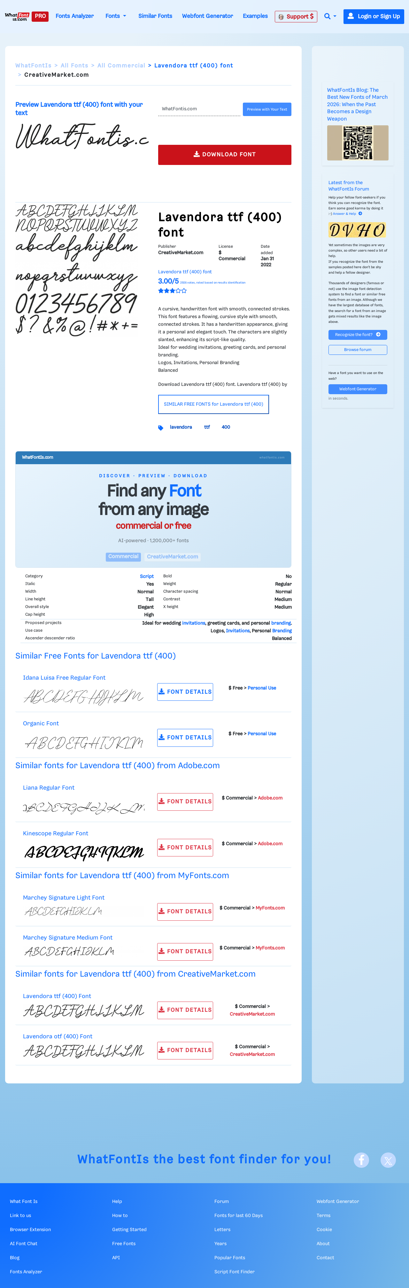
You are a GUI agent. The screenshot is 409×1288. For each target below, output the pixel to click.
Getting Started (129, 1229)
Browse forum (358, 350)
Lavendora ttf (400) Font (57, 996)
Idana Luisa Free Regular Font (64, 678)
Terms (323, 1215)
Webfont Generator (207, 16)
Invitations (238, 631)
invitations (193, 623)
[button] (330, 16)
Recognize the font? (358, 334)
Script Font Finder (234, 1272)
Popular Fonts (229, 1258)
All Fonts (75, 66)
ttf (207, 427)
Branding (282, 631)
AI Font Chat (23, 1243)
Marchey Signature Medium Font (67, 938)
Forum (221, 1201)
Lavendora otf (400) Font (57, 1037)
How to (120, 1215)
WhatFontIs (33, 66)
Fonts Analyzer (75, 16)
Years (220, 1243)
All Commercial (121, 66)
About (323, 1243)
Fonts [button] (113, 16)
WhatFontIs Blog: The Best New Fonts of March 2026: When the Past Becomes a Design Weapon (357, 105)
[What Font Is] (17, 16)
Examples (255, 16)
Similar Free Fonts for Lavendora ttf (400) (95, 656)
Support (296, 16)
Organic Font (41, 724)
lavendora (181, 427)
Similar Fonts (155, 16)
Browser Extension (30, 1229)
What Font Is (23, 1201)
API (116, 1258)
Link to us (20, 1215)
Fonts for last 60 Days (238, 1215)
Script (147, 576)
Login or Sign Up (374, 17)
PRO (40, 16)
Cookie (324, 1229)
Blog (14, 1258)
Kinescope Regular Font (55, 834)
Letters (222, 1229)
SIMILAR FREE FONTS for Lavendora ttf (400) (213, 404)
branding (281, 623)
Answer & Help (347, 214)
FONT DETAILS (185, 691)
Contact (325, 1258)
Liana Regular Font (48, 788)
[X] (388, 1160)
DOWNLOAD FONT (225, 154)
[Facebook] (361, 1160)
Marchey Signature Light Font (63, 898)
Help (117, 1201)
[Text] (199, 109)
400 (226, 427)
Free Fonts (123, 1243)
